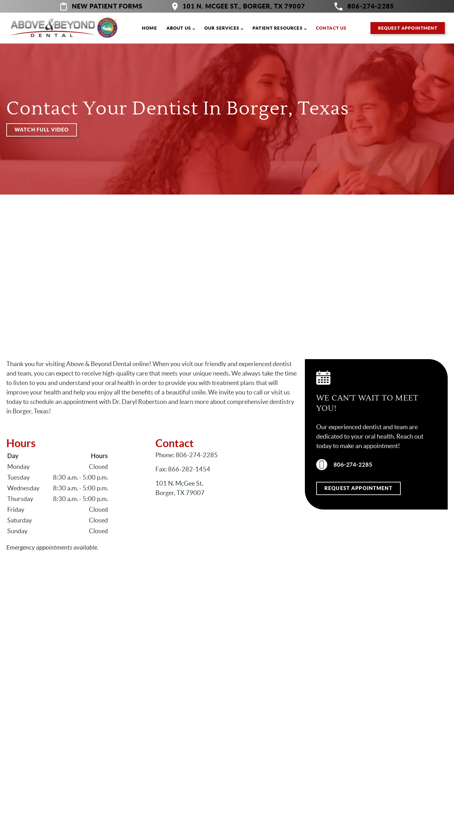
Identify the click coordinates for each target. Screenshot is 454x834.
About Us (178, 28)
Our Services (221, 28)
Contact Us (331, 28)
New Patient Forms (101, 6)
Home (149, 28)
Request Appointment (408, 28)
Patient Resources (278, 28)
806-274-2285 (364, 6)
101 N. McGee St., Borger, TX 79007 (238, 6)
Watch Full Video (42, 129)
